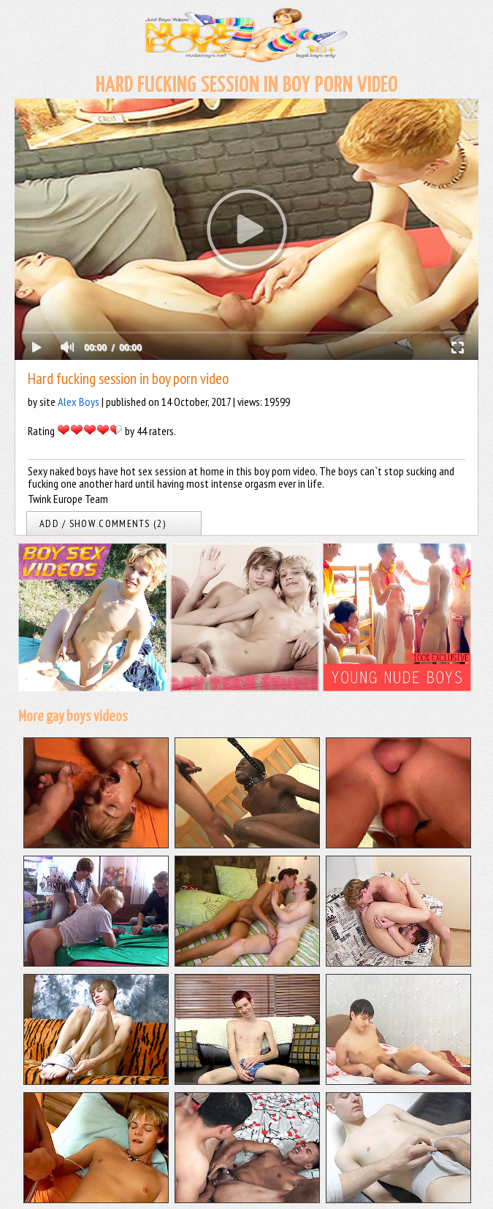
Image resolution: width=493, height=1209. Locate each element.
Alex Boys (78, 401)
